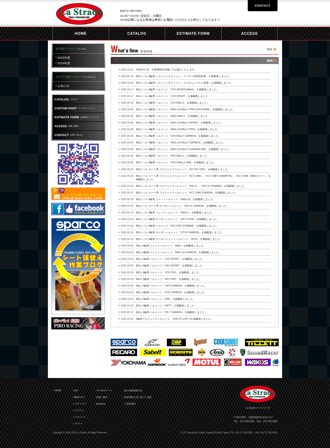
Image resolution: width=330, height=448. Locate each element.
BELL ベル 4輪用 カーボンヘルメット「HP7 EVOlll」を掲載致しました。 (177, 219)
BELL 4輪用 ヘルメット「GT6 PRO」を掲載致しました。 (168, 272)
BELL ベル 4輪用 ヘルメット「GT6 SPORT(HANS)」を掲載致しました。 (177, 89)
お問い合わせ (68, 135)
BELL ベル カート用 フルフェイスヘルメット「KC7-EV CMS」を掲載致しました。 (183, 169)
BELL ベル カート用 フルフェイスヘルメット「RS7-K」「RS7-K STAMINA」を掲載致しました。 (191, 186)
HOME (58, 390)
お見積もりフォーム (77, 117)
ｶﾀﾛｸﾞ (76, 390)
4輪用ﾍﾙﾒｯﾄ (79, 397)
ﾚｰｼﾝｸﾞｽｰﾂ (78, 410)
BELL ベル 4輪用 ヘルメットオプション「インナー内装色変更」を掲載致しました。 (183, 76)
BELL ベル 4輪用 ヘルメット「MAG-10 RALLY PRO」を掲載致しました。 (178, 129)
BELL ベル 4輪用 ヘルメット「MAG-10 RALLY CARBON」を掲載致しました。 (180, 142)
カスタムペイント (75, 108)
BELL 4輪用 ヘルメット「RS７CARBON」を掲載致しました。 (171, 312)
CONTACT (263, 5)
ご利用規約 (130, 403)
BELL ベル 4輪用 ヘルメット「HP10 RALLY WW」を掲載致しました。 (176, 162)
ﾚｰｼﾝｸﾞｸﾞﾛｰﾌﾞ (80, 403)
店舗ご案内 (66, 126)
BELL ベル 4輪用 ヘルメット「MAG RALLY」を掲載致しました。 (173, 116)
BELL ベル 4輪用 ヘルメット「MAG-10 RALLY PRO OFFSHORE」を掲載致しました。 (185, 109)
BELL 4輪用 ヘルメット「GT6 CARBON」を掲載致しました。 (171, 292)
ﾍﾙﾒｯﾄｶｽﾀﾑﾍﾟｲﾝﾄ (104, 390)
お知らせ (63, 86)
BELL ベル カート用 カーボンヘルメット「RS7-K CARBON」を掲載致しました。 (182, 205)
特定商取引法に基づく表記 (138, 397)
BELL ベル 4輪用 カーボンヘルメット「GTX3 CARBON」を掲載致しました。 (180, 232)
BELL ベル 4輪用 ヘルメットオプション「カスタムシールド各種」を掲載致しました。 (185, 82)
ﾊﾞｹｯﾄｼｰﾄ (77, 423)
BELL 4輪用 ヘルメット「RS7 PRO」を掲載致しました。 (168, 279)
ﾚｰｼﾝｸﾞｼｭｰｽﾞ (79, 417)
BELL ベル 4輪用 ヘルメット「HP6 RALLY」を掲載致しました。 (172, 155)
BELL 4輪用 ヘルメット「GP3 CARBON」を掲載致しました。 (171, 285)
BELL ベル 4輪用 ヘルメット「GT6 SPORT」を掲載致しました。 (173, 96)
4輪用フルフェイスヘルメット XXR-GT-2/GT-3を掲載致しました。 (174, 318)
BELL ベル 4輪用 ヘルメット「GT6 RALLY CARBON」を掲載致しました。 (178, 135)
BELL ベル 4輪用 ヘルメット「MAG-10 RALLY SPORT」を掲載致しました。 (179, 122)
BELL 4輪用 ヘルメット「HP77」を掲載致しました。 (166, 305)
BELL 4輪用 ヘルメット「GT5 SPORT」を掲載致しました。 (170, 259)
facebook (100, 403)
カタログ (66, 99)
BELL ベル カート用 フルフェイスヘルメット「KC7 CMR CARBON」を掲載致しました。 (187, 192)
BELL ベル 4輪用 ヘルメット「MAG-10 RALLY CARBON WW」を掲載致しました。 (183, 149)
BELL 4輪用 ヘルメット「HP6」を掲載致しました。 (165, 299)
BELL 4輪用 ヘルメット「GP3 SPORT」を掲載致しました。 (170, 265)
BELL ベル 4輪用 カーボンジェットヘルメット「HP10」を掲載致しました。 (179, 239)
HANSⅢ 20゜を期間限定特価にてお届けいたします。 (166, 69)
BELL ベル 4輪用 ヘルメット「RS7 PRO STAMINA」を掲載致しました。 (177, 225)
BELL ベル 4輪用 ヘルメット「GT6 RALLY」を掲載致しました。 (172, 102)
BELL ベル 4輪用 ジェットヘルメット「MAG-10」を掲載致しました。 (175, 199)
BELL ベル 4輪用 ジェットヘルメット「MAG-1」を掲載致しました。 (175, 212)
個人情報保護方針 (133, 390)
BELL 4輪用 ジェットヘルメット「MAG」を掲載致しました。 (171, 245)
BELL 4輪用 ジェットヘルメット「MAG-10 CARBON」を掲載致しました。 (178, 252)
